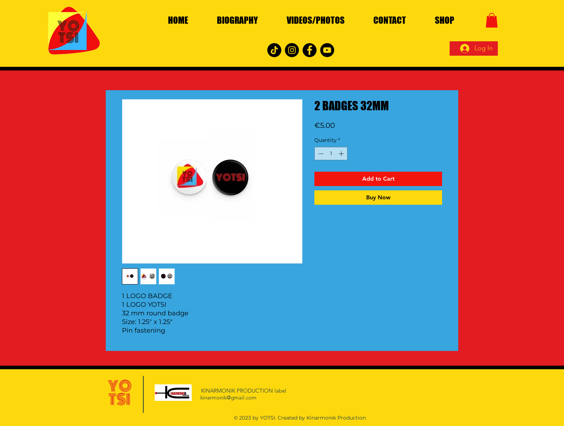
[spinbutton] (330, 153)
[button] (492, 20)
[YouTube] (327, 50)
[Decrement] (319, 153)
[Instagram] (292, 50)
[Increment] (341, 153)
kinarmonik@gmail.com (228, 397)
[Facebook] (310, 50)
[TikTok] (274, 50)
